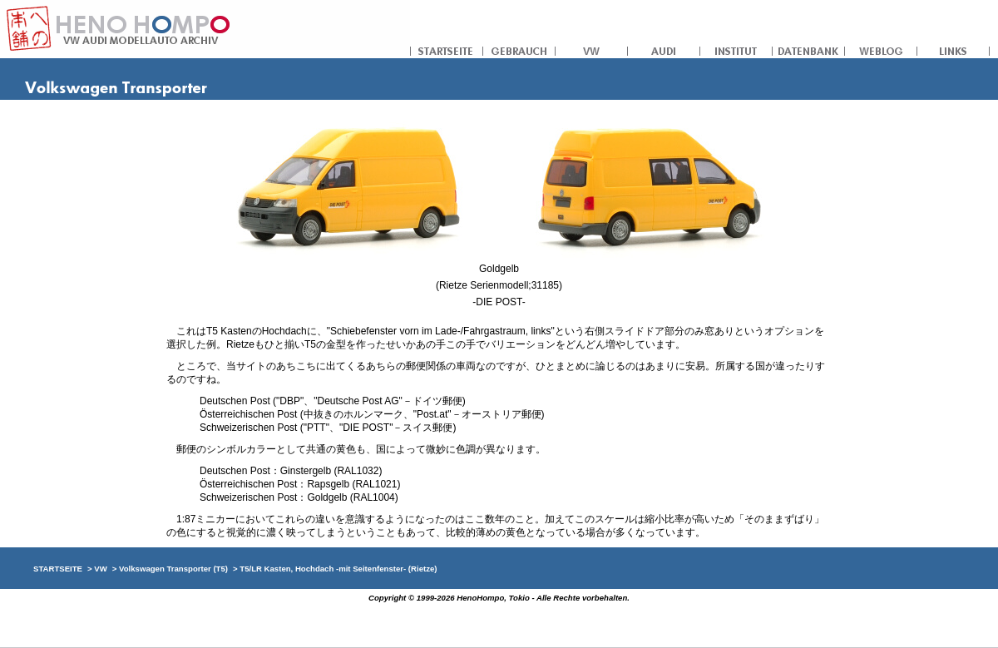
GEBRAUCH (519, 50)
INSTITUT (736, 50)
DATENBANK (809, 50)
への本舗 (205, 29)
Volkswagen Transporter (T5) (173, 568)
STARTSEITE (446, 50)
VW (592, 50)
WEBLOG (881, 50)
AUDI (664, 50)
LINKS (953, 50)
